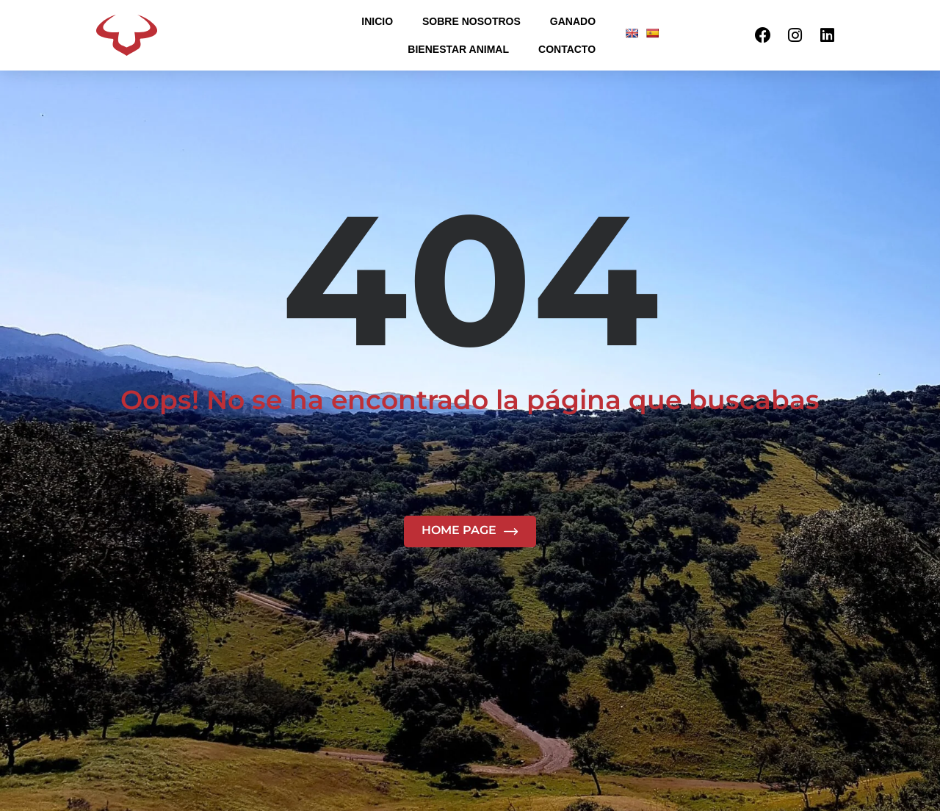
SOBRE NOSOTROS (471, 21)
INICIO (377, 21)
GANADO (573, 21)
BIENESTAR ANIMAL (458, 49)
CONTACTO (567, 49)
